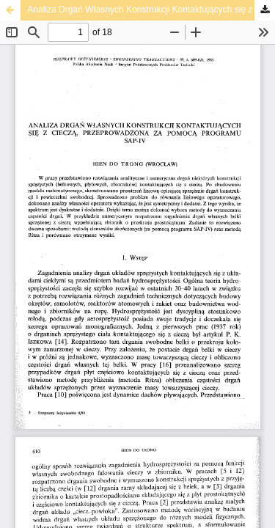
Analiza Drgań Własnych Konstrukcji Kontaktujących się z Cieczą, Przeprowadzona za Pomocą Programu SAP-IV (151, 9)
